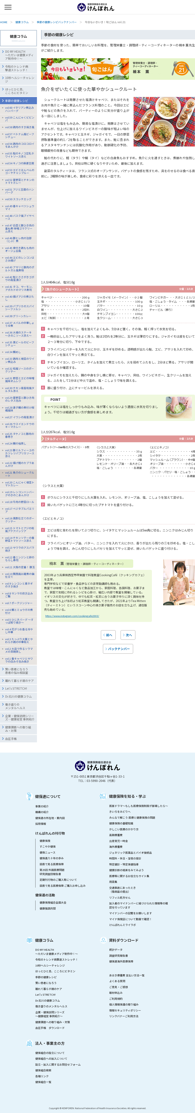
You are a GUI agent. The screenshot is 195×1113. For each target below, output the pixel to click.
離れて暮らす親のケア (19, 681)
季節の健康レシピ (46, 977)
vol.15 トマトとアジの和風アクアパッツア (19, 529)
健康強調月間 (48, 908)
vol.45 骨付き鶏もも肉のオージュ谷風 (19, 249)
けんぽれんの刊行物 (50, 833)
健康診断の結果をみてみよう (126, 870)
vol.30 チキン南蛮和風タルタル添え (19, 389)
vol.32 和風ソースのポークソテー (19, 370)
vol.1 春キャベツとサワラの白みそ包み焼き (19, 660)
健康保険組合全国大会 (53, 902)
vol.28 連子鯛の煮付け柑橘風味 (19, 409)
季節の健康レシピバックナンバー (57, 22)
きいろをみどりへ (120, 812)
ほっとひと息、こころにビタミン (16, 91)
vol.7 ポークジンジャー (19, 603)
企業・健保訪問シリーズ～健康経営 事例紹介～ (49, 1014)
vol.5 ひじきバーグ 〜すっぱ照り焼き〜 (19, 621)
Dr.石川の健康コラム (18, 696)
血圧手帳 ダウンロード (50, 1028)
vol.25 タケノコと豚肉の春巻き (19, 435)
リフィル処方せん (120, 897)
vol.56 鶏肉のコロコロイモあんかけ (19, 145)
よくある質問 (117, 981)
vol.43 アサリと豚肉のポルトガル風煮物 (19, 268)
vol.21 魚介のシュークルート (19, 474)
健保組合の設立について (50, 1053)
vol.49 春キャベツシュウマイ (19, 207)
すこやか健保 (48, 846)
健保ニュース (47, 852)
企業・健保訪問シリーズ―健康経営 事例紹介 (19, 717)
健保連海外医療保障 (121, 961)
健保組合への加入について (51, 1058)
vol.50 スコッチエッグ (18, 199)
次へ (129, 635)
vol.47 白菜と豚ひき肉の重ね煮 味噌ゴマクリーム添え (19, 228)
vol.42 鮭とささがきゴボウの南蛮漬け (19, 278)
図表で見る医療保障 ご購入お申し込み (63, 886)
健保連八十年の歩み (52, 858)
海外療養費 (116, 847)
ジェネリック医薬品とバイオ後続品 (130, 853)
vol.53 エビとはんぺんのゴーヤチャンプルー (19, 171)
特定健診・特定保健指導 (124, 864)
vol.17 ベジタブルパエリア (19, 510)
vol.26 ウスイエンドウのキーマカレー (19, 425)
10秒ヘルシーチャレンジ (19, 79)
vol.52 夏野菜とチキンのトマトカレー (19, 181)
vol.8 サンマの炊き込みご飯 (19, 594)
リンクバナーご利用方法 (123, 1016)
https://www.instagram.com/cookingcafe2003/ (72, 616)
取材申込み (116, 993)
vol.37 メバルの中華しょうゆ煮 (19, 324)
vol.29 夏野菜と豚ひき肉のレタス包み (19, 399)
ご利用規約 (116, 999)
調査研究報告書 (118, 956)
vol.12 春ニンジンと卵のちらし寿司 (19, 558)
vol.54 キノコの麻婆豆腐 (19, 163)
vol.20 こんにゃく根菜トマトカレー (19, 483)
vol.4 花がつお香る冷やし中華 (19, 630)
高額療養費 (116, 835)
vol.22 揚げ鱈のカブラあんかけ (19, 464)
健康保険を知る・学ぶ (127, 796)
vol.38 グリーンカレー (18, 316)
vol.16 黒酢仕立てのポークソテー (19, 519)
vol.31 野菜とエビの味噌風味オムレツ (19, 379)
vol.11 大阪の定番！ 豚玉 (20, 567)
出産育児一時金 (118, 841)
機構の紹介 (42, 812)
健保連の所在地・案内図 (50, 818)
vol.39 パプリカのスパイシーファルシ (19, 307)
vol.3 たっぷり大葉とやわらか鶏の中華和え (19, 640)
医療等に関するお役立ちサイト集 (129, 876)
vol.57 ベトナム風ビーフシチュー (19, 135)
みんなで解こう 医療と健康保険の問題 (132, 817)
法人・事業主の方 (50, 1043)
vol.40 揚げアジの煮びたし (19, 298)
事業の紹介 (42, 806)
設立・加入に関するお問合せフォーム (58, 1064)
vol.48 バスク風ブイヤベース (19, 217)
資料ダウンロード (124, 940)
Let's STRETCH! (16, 688)
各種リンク (42, 1076)
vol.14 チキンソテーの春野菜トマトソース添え (19, 539)
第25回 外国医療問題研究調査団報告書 (52, 872)
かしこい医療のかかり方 (124, 829)
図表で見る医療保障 (52, 864)
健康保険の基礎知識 (121, 823)
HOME (3, 22)
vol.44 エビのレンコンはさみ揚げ (19, 259)
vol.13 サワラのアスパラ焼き (19, 549)
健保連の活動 (45, 894)
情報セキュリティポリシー (125, 1010)
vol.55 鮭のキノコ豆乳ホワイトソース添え (19, 154)
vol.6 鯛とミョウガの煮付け (19, 611)
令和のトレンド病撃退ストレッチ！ (16, 68)
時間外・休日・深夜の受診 (125, 858)
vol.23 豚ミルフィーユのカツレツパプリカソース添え (19, 453)
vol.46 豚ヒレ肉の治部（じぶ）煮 (18, 239)
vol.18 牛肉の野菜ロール (19, 502)
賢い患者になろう (46, 983)
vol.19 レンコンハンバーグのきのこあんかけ (19, 493)
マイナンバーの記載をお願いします (130, 913)
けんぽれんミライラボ (122, 925)
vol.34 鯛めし (13, 352)
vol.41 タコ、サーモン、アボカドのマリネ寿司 (19, 288)
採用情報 (40, 824)
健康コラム (22, 22)
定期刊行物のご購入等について (58, 880)
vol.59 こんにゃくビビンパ (19, 118)
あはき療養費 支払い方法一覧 (127, 975)
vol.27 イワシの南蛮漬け (19, 417)
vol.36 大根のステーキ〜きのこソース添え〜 (18, 333)
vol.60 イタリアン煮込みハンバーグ (19, 109)
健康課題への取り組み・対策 (18, 729)
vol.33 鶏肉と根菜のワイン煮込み (19, 360)
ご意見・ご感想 (118, 987)
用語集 (113, 882)
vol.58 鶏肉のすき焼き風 (19, 127)
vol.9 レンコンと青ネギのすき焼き (19, 585)
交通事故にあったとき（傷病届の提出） (122, 890)
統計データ (116, 950)
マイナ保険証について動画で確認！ (130, 919)
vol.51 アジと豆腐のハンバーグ (19, 190)
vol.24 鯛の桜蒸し (15, 443)
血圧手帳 (11, 739)
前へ (109, 635)
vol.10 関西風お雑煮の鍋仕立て (19, 575)
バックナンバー (119, 648)
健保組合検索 (43, 1070)
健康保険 (45, 841)
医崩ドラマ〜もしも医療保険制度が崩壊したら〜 (138, 806)
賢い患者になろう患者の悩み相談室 (16, 671)
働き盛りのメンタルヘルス (15, 706)
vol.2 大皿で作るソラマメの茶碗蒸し (19, 650)
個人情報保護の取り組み (124, 1004)
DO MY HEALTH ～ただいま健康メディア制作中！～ (19, 55)
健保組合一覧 (43, 1082)
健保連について (48, 796)
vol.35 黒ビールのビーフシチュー (19, 343)
